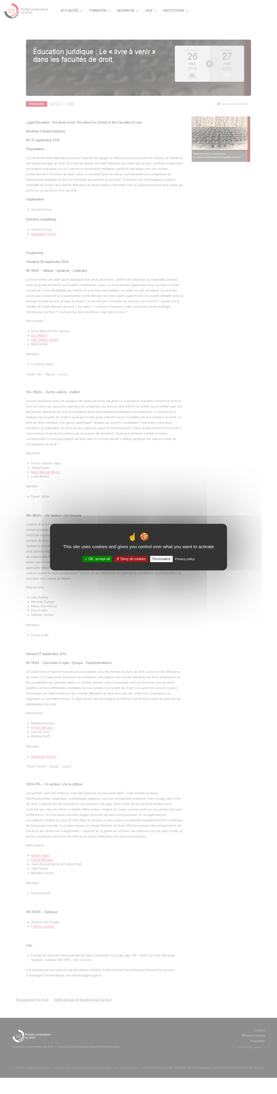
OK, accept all (97, 559)
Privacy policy (185, 559)
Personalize (161, 559)
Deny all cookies (131, 559)
